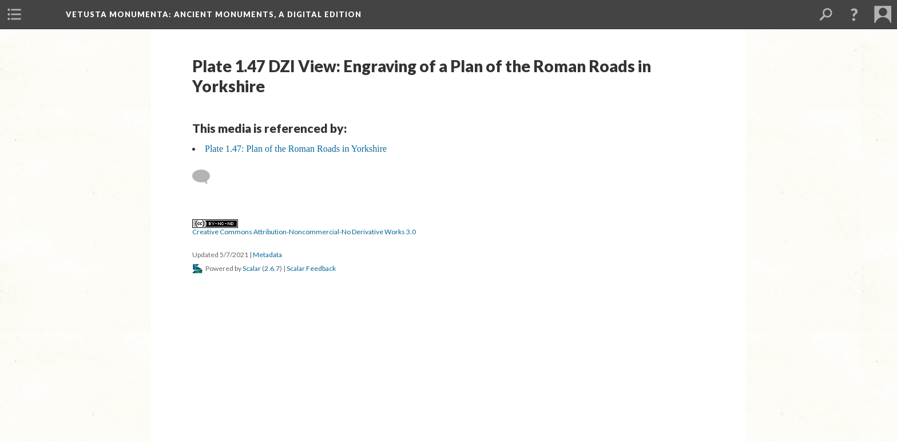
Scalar (252, 268)
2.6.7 (272, 268)
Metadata (267, 254)
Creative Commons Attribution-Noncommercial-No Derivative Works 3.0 (304, 228)
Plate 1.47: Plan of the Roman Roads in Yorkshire (296, 148)
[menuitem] (14, 14)
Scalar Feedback (311, 268)
